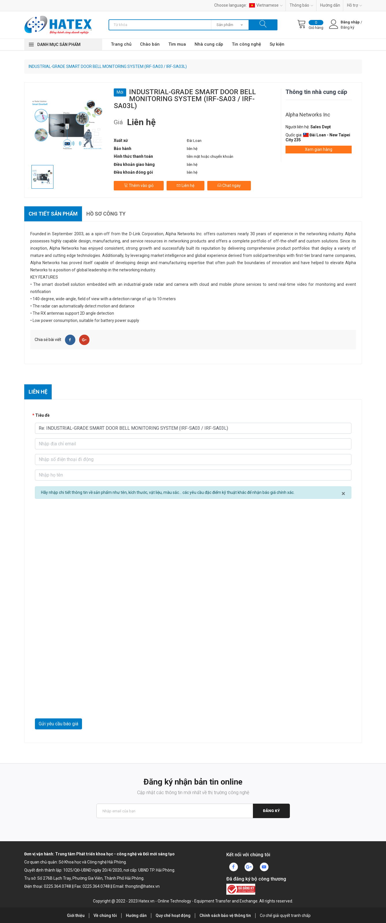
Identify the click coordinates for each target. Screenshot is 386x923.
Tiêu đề (42, 415)
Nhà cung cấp (209, 44)
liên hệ (192, 149)
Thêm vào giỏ (139, 185)
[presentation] (79, 704)
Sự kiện (277, 44)
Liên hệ (185, 185)
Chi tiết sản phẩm (53, 214)
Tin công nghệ (246, 44)
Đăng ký (271, 811)
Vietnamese (266, 5)
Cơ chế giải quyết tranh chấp (285, 915)
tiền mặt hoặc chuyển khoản (210, 156)
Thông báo (301, 5)
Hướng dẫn (330, 5)
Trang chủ (121, 44)
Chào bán (150, 44)
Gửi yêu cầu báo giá (58, 723)
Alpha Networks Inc (308, 115)
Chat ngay (229, 185)
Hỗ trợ (354, 5)
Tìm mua (177, 44)
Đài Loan (194, 140)
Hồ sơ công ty (106, 214)
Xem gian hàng (318, 149)
